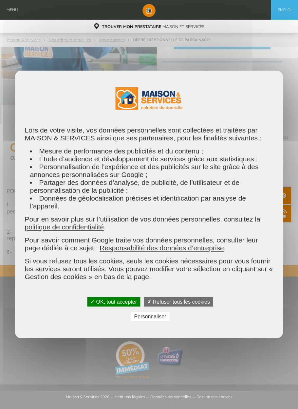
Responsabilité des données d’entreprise (162, 248)
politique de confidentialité (64, 227)
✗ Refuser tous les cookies (178, 302)
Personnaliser (150, 316)
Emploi (284, 9)
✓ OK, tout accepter (113, 302)
